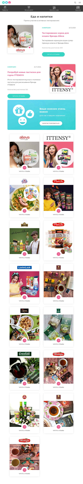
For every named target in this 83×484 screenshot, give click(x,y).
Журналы (78, 8)
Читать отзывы (53, 54)
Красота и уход (54, 8)
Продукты (5, 8)
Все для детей (29, 8)
